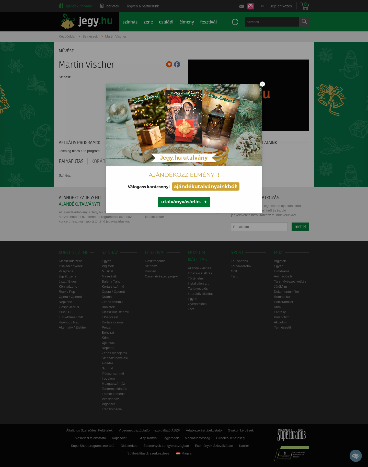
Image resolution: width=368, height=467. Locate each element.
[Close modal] (262, 84)
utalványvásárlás (181, 202)
